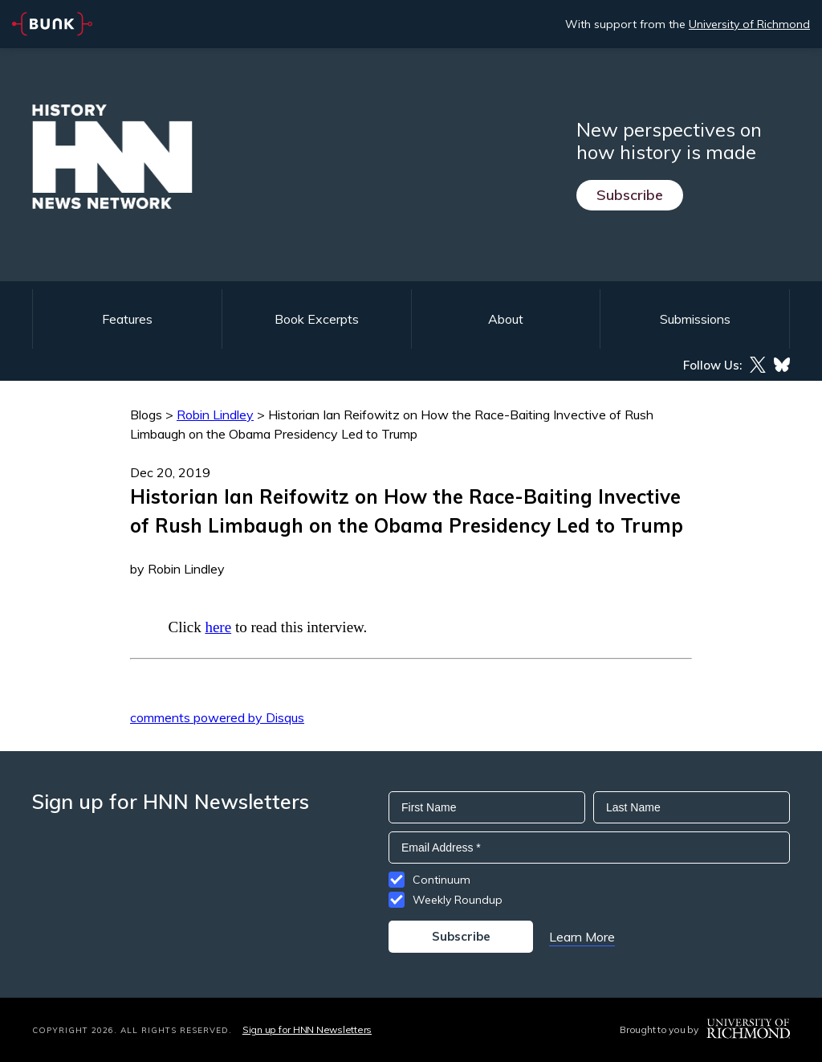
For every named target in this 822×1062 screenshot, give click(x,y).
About (505, 319)
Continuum (441, 879)
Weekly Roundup (458, 899)
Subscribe (629, 195)
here (218, 627)
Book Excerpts (317, 319)
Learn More (582, 937)
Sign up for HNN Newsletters (307, 1029)
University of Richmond (749, 24)
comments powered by (217, 717)
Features (127, 319)
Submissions (695, 319)
